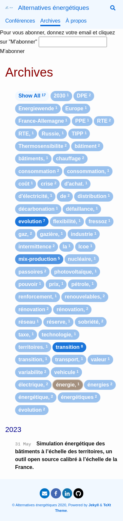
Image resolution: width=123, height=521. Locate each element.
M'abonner (12, 51)
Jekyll (94, 505)
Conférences (20, 21)
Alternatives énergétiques (53, 7)
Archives (50, 21)
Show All (32, 96)
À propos (76, 21)
